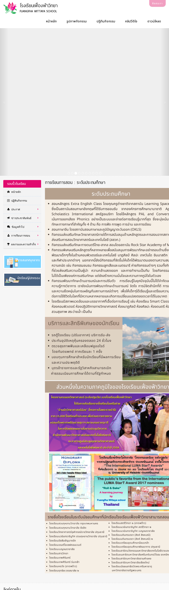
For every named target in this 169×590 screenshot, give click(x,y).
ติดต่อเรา (157, 3)
